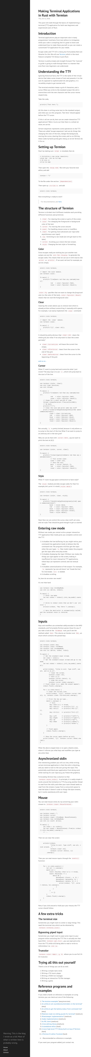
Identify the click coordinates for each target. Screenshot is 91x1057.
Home (5, 1047)
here (60, 202)
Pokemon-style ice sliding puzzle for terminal (58, 1014)
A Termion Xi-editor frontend (52, 1034)
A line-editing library (49, 1024)
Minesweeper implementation (53, 1016)
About (5, 1050)
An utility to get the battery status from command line (61, 1009)
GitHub (6, 1052)
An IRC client (46, 1021)
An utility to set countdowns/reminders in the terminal (62, 1004)
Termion (62, 54)
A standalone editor (49, 1026)
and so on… (42, 361)
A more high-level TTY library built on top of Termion (61, 1029)
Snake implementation (50, 1019)
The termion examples (50, 1001)
